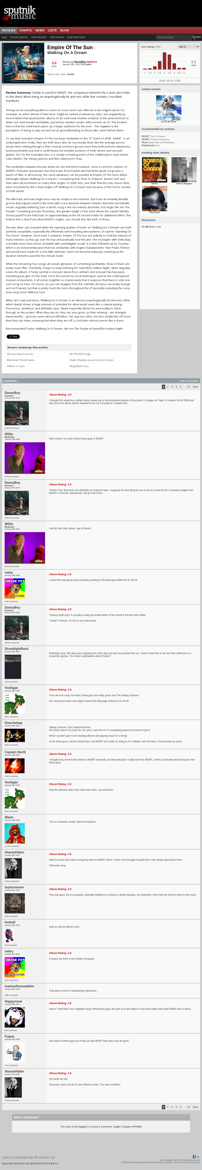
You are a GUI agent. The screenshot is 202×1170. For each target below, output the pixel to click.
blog (64, 30)
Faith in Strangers (184, 183)
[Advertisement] (38, 271)
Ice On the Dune (168, 122)
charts (25, 30)
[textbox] (173, 37)
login (4, 37)
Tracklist (70, 74)
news (40, 30)
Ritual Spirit (154, 212)
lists (52, 30)
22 (188, 386)
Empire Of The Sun (71, 47)
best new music (76, 37)
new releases (38, 37)
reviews (9, 30)
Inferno (155, 183)
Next (195, 386)
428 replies (86, 64)
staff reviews (57, 37)
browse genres (19, 37)
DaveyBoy (80, 61)
